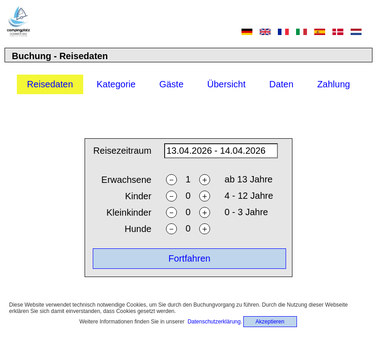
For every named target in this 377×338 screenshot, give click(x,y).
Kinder (138, 196)
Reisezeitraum (122, 151)
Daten (281, 84)
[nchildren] (188, 195)
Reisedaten (50, 84)
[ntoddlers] (188, 212)
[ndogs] (188, 228)
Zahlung (333, 84)
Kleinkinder (128, 212)
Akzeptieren (270, 321)
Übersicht (226, 84)
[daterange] (221, 150)
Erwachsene (126, 180)
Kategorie (116, 84)
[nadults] (188, 179)
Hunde (138, 229)
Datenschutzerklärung (214, 321)
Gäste (171, 84)
